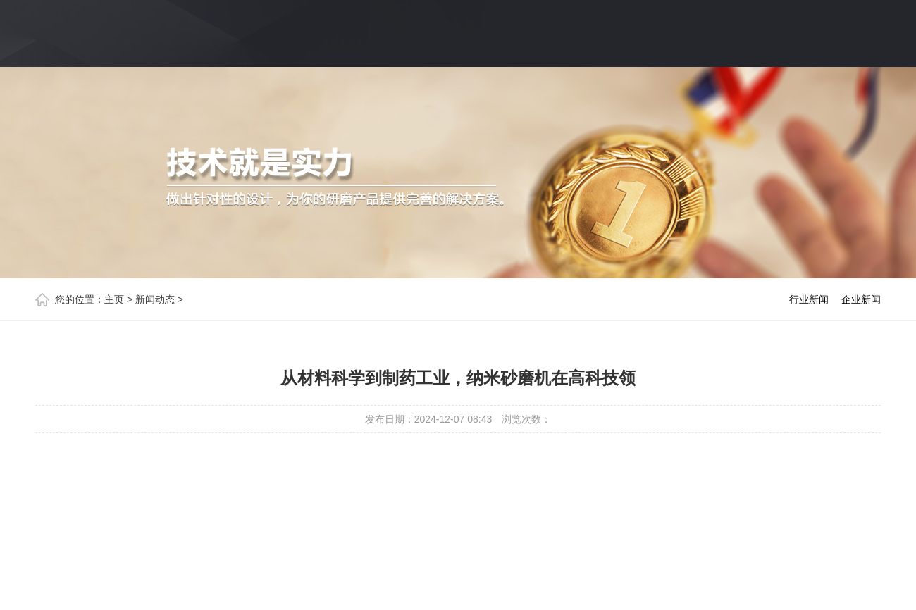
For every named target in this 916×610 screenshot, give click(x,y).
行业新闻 (809, 299)
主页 (114, 299)
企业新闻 (861, 299)
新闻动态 (155, 299)
